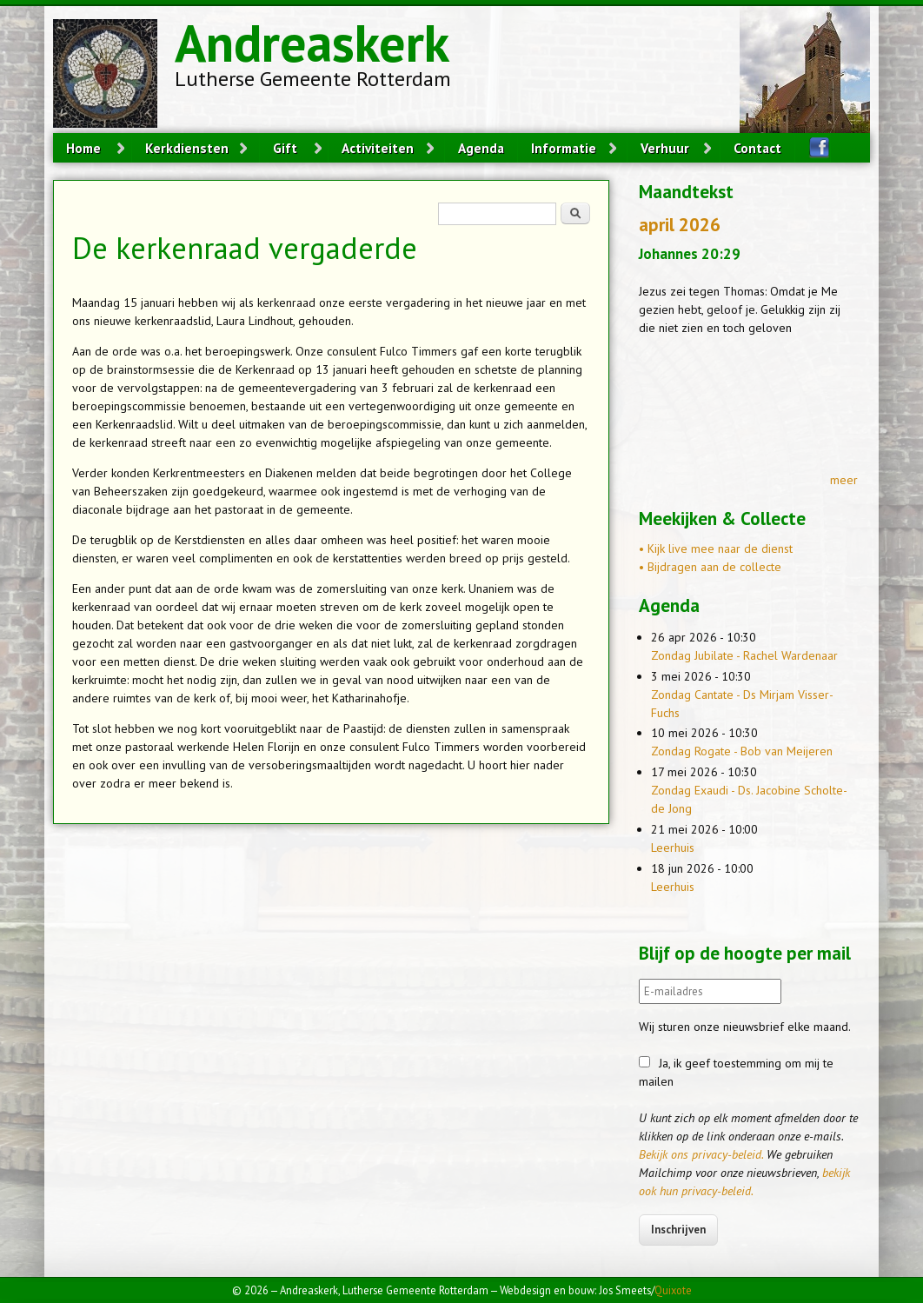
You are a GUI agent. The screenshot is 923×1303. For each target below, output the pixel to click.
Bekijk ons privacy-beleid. (701, 1154)
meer (844, 480)
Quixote (673, 1290)
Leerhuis (672, 847)
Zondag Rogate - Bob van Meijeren (742, 751)
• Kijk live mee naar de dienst (716, 548)
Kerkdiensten (187, 147)
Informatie (563, 147)
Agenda (481, 147)
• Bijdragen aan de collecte (710, 567)
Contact (757, 147)
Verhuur (665, 147)
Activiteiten (378, 147)
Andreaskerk (312, 42)
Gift (285, 147)
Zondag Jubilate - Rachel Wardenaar (744, 655)
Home (83, 147)
